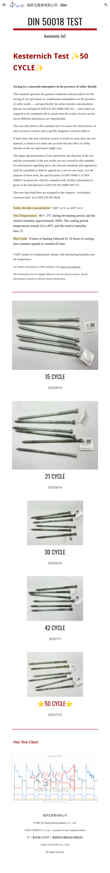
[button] (4, 4)
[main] (55, 27)
